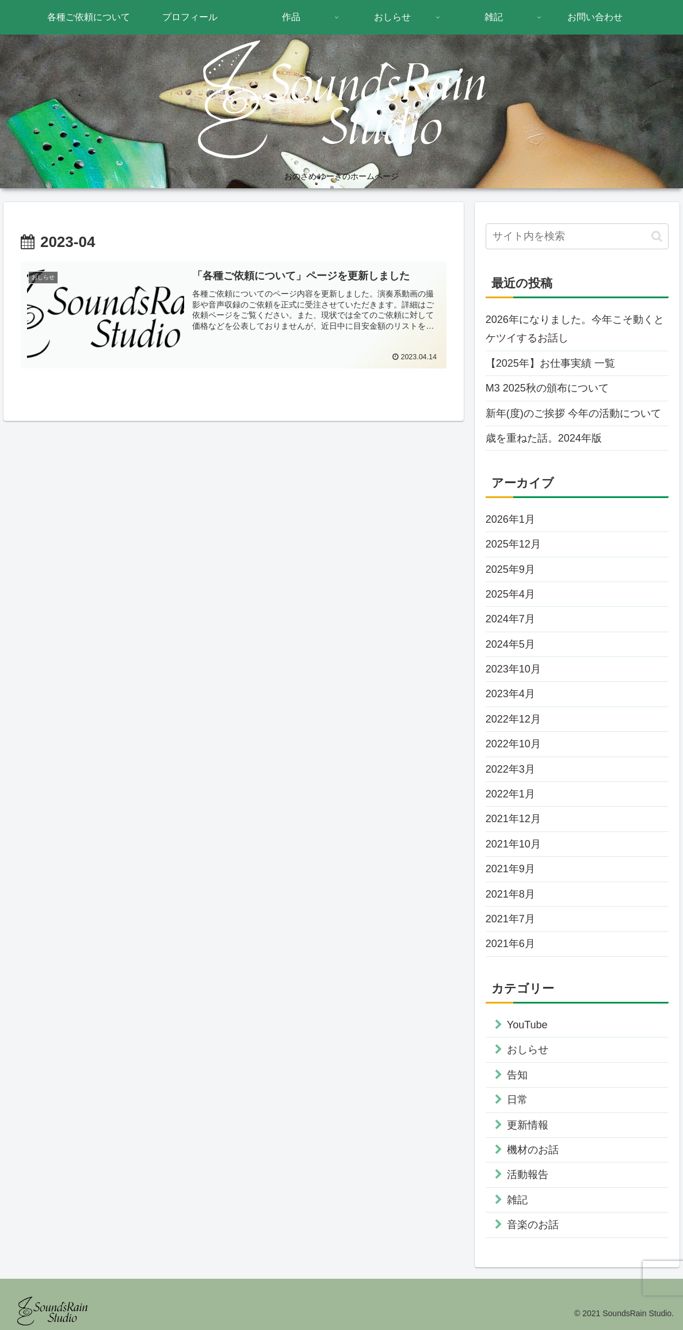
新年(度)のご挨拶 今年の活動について (573, 413)
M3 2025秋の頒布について (547, 388)
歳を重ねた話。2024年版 (544, 438)
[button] (657, 236)
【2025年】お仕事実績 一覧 (550, 363)
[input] (577, 236)
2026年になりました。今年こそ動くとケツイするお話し (575, 329)
